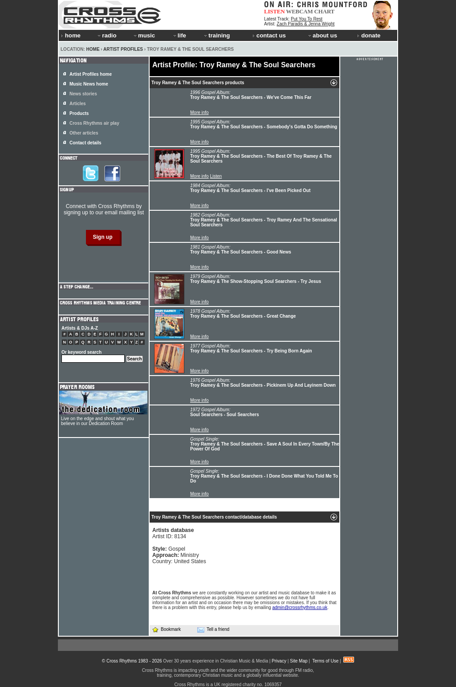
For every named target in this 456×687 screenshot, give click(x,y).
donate (368, 35)
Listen (216, 176)
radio (106, 35)
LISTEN (274, 11)
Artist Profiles (123, 49)
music (144, 35)
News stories (83, 93)
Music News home (88, 84)
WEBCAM (299, 11)
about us (322, 35)
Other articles (83, 133)
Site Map (298, 660)
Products (79, 113)
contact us (269, 35)
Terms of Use (325, 660)
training (216, 35)
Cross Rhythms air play (94, 123)
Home (93, 49)
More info (199, 112)
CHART (324, 11)
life (179, 35)
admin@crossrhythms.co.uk (299, 607)
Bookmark (166, 629)
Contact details (85, 142)
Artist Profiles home (90, 74)
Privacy (279, 660)
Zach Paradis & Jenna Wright (305, 23)
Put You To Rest (306, 18)
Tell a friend (213, 629)
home (71, 35)
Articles (77, 103)
